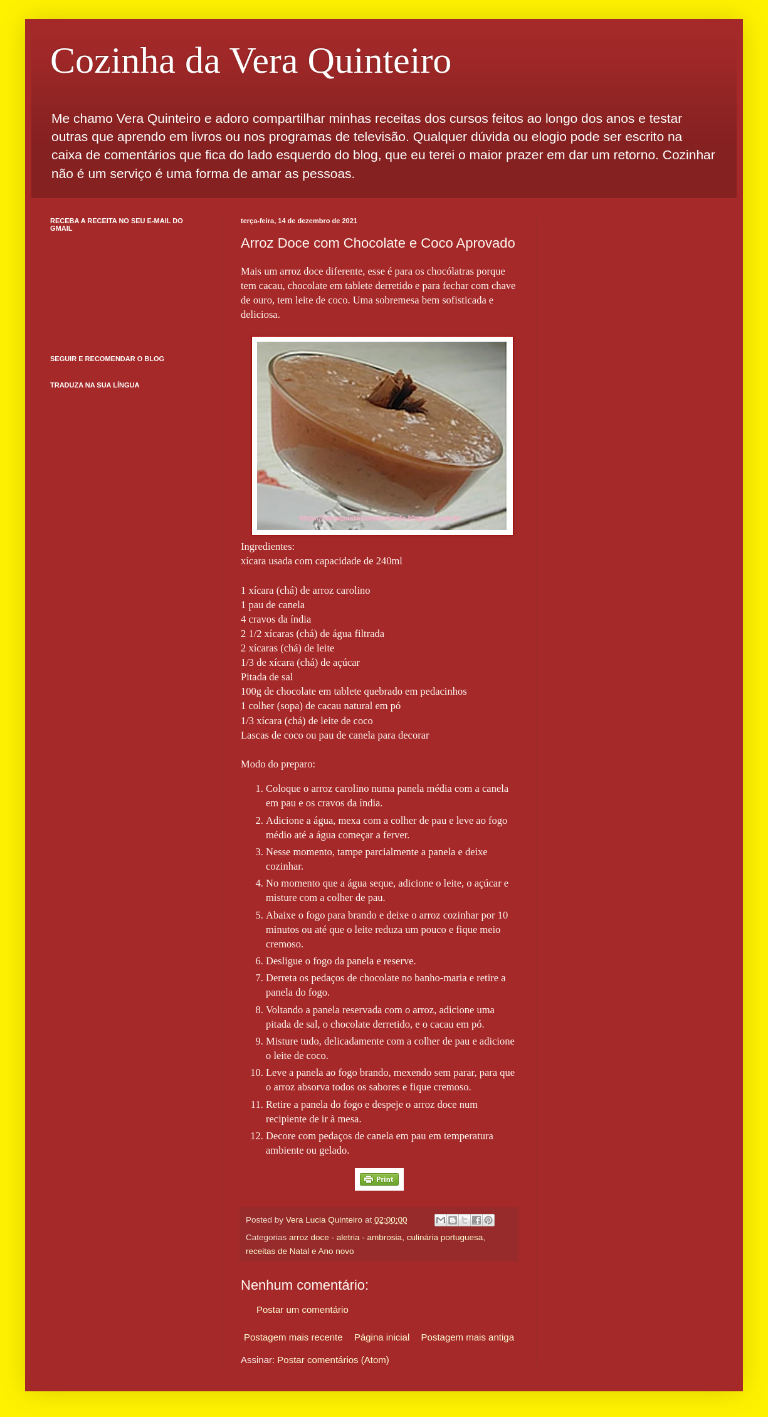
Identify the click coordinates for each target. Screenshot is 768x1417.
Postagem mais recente (293, 1337)
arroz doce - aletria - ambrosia (345, 1237)
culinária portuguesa (445, 1237)
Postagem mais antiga (467, 1337)
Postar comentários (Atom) (333, 1359)
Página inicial (381, 1337)
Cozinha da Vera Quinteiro (250, 60)
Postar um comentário (302, 1309)
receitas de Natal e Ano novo (300, 1251)
